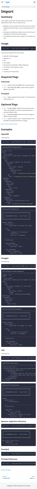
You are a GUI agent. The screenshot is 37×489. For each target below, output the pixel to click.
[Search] (34, 2)
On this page (5, 7)
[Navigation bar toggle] (2, 2)
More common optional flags (9, 124)
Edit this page (5, 470)
